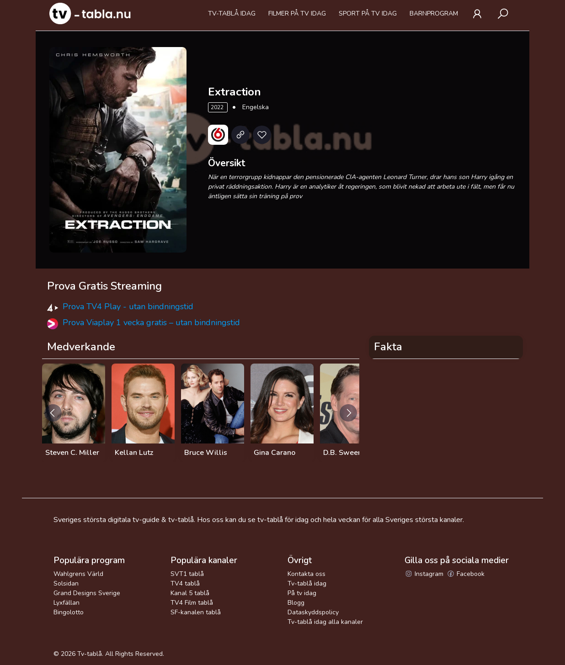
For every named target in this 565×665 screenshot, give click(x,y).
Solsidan (66, 583)
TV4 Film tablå (192, 602)
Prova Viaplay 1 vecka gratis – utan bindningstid (151, 322)
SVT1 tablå (187, 574)
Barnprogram (434, 13)
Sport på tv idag (368, 13)
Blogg (296, 602)
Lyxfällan (66, 602)
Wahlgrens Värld (78, 574)
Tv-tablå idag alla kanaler (325, 622)
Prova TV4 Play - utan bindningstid (128, 306)
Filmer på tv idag (297, 13)
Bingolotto (68, 612)
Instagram (424, 574)
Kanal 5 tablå (190, 593)
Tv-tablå (89, 653)
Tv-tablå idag (232, 13)
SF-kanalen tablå (196, 612)
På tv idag (302, 593)
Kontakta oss (306, 574)
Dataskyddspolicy (313, 612)
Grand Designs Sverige (86, 593)
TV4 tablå (185, 583)
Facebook (466, 574)
